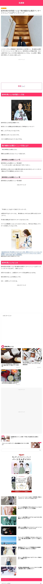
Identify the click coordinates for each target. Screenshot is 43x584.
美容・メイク (4, 8)
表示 (23, 86)
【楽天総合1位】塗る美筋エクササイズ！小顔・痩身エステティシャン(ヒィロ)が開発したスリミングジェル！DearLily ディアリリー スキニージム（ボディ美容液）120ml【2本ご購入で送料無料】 (21, 253)
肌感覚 (21, 3)
